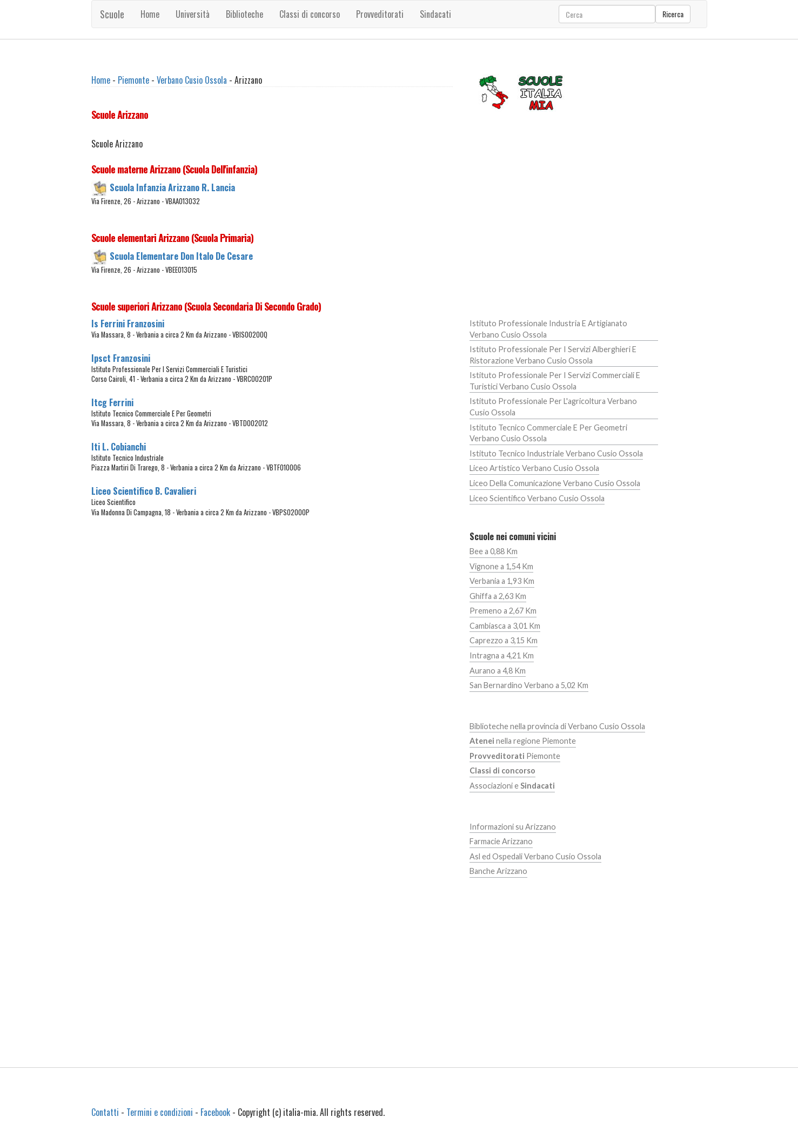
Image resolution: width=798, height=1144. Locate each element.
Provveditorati (380, 14)
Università (193, 14)
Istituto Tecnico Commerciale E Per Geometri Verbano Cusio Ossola (548, 433)
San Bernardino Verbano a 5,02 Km (529, 685)
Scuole (112, 14)
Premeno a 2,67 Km (503, 610)
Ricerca (672, 13)
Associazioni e (512, 785)
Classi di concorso (309, 14)
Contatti (105, 1112)
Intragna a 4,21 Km (502, 655)
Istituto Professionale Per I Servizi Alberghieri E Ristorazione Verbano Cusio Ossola (553, 355)
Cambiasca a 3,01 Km (505, 625)
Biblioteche (244, 14)
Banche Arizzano (498, 871)
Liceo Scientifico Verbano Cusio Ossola (537, 498)
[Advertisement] (272, 629)
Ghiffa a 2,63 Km (498, 596)
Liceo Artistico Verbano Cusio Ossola (534, 468)
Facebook (215, 1112)
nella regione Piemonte (523, 740)
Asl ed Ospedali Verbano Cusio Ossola (535, 856)
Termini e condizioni (159, 1112)
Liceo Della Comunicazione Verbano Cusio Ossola (555, 483)
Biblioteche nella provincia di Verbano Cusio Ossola (557, 726)
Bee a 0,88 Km (494, 551)
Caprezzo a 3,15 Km (504, 640)
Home (149, 14)
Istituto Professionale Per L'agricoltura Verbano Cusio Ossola (553, 406)
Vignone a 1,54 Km (501, 566)
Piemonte (133, 79)
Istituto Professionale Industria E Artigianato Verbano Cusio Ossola (548, 329)
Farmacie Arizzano (501, 841)
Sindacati (435, 14)
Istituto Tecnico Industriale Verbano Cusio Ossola (556, 453)
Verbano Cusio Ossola (192, 79)
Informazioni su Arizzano (513, 826)
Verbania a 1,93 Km (502, 581)
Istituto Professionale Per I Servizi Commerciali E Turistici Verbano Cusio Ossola (555, 381)
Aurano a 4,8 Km (498, 670)
